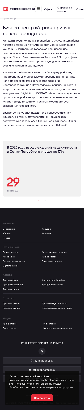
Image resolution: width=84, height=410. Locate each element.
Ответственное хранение (54, 252)
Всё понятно (42, 398)
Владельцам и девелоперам (57, 328)
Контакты (46, 233)
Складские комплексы (14, 261)
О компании (9, 229)
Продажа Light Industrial (54, 303)
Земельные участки (52, 261)
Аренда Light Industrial (53, 280)
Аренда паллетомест (52, 284)
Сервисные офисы (64, 9)
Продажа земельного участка (57, 308)
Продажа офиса (11, 303)
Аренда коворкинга (13, 284)
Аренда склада (11, 289)
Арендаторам (10, 323)
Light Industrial (10, 265)
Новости (7, 238)
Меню (38, 8)
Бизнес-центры (10, 252)
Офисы (48, 9)
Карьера (46, 229)
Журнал (7, 233)
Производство (49, 256)
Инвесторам (49, 323)
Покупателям (9, 328)
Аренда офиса (10, 280)
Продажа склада (11, 308)
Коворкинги (9, 256)
